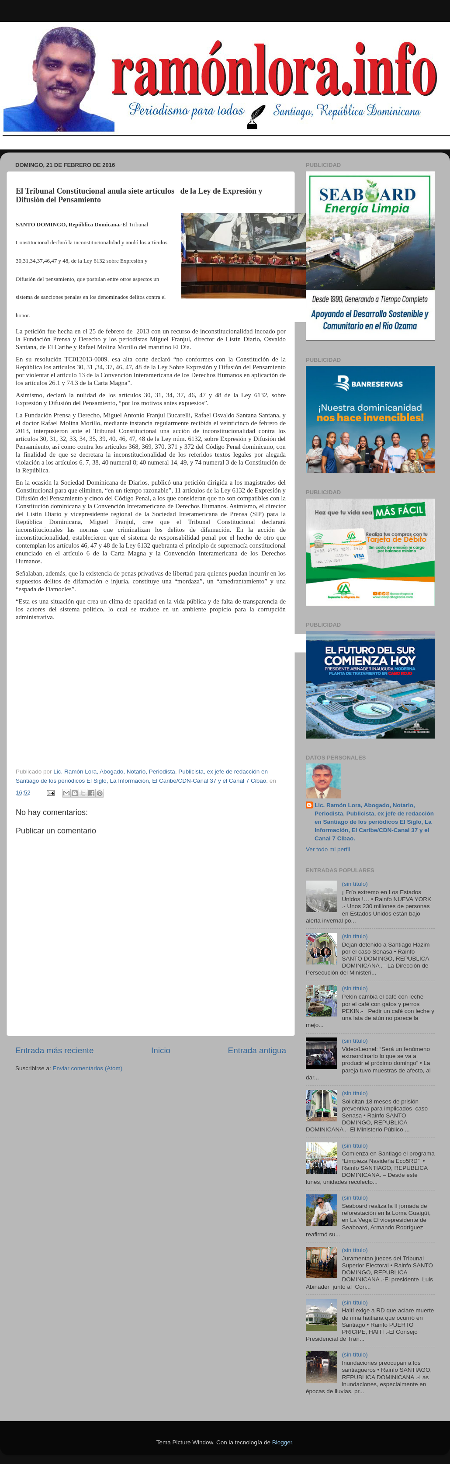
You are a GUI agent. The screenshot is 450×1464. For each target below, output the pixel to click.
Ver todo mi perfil (328, 849)
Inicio (160, 1050)
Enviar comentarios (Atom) (88, 1068)
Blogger (282, 1442)
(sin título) (354, 884)
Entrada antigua (257, 1050)
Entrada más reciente (54, 1050)
